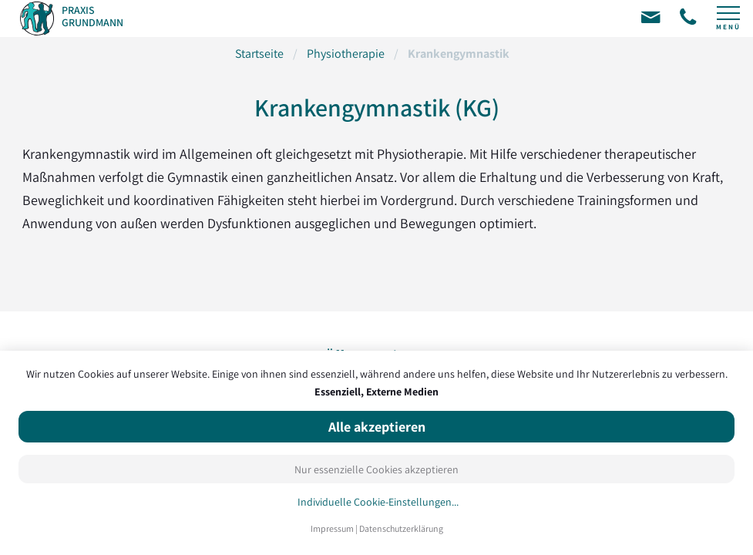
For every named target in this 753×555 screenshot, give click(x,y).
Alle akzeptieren (376, 427)
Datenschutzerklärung (401, 528)
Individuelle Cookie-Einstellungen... (378, 502)
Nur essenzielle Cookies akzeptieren (376, 469)
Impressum (332, 528)
